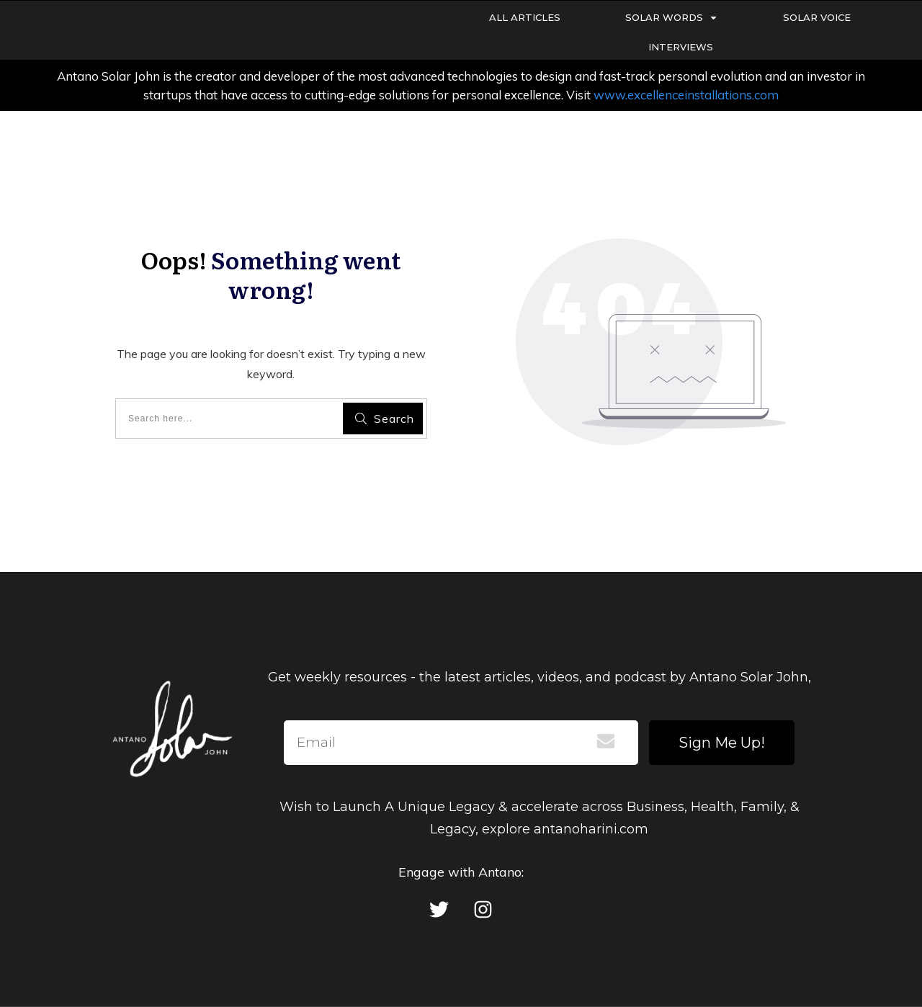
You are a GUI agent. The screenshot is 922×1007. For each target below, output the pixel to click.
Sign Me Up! (722, 742)
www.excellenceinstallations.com (686, 94)
